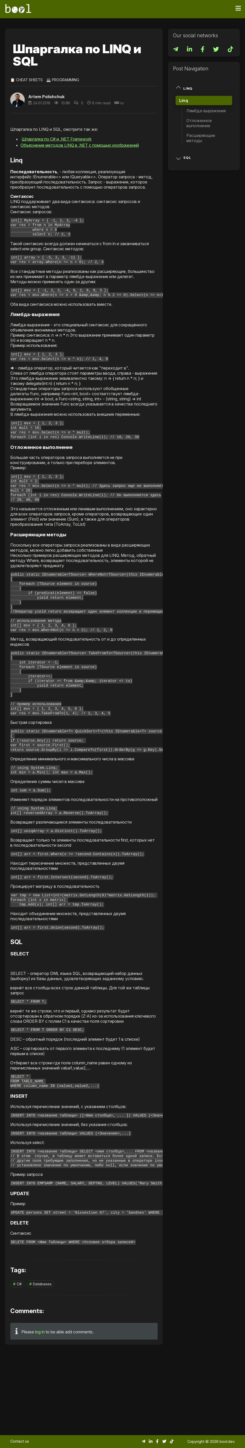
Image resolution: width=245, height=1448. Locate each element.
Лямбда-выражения (206, 110)
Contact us (19, 1441)
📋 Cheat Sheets (26, 80)
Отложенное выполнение (199, 123)
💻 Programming (62, 80)
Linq (184, 88)
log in (40, 1412)
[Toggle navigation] (238, 8)
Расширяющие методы (200, 138)
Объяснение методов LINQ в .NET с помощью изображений (80, 145)
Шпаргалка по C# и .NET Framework (57, 139)
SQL (183, 157)
